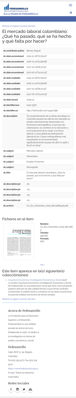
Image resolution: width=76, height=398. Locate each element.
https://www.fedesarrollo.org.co (23, 368)
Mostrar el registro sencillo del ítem (18, 26)
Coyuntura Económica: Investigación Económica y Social (34, 280)
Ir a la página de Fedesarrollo (21, 14)
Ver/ (42, 265)
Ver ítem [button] (9, 19)
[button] (70, 12)
